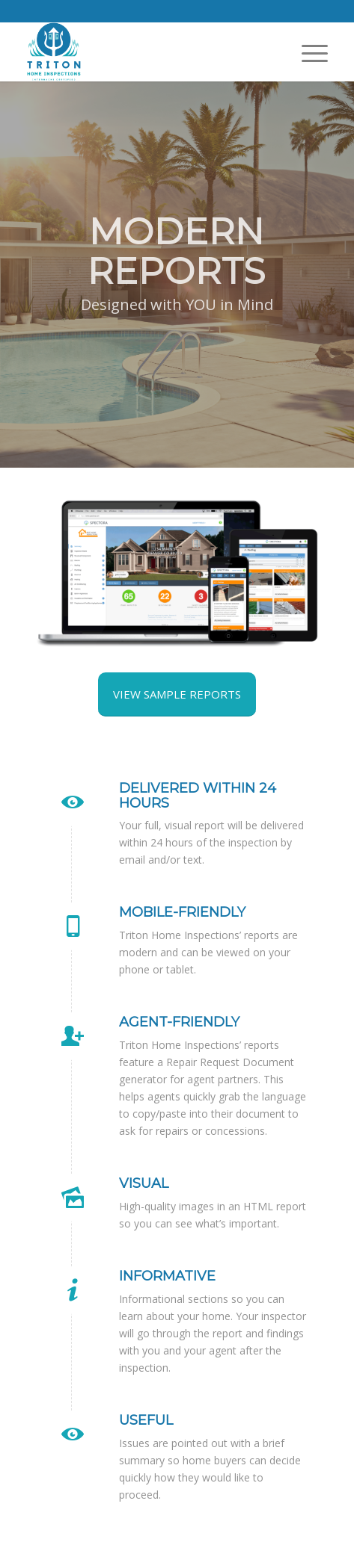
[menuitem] (307, 52)
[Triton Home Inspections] (146, 51)
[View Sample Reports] (177, 694)
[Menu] (307, 52)
